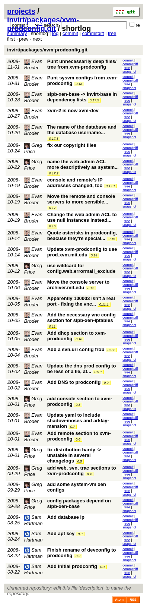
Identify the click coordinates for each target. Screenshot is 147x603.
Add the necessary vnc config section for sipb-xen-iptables (81, 317)
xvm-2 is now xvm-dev (73, 110)
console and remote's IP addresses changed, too (75, 182)
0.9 (106, 383)
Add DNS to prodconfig (74, 382)
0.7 (72, 427)
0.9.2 (111, 350)
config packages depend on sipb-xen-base (79, 503)
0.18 (79, 84)
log (55, 33)
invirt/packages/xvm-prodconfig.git (43, 24)
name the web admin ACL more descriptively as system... (83, 164)
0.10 (79, 339)
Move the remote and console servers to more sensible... (81, 199)
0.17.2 (53, 173)
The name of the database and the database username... (81, 129)
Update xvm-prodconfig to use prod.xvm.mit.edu (82, 252)
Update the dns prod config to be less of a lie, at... (81, 368)
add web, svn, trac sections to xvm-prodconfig (81, 470)
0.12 (90, 288)
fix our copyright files (71, 145)
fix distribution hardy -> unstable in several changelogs (74, 455)
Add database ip (65, 517)
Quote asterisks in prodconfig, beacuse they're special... (82, 235)
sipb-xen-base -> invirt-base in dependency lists (82, 96)
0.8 (78, 405)
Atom (119, 600)
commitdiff (93, 33)
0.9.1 (98, 372)
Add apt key (61, 533)
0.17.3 (53, 139)
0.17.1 (110, 186)
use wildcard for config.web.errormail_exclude (81, 268)
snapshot (129, 71)
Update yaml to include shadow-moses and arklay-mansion (78, 420)
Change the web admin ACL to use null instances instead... (82, 217)
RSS (133, 600)
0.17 (52, 208)
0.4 (89, 474)
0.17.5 (94, 100)
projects (21, 11)
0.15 (112, 239)
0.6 (78, 439)
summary (17, 33)
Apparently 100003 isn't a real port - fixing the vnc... (81, 301)
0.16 (52, 226)
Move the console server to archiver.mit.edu (78, 284)
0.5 (79, 461)
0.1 (102, 567)
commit (70, 33)
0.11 (52, 326)
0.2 (78, 556)
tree (112, 33)
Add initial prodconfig (72, 566)
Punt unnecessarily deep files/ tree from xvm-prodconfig (81, 64)
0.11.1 (104, 304)
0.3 (80, 534)
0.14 (94, 255)
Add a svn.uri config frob (76, 349)
